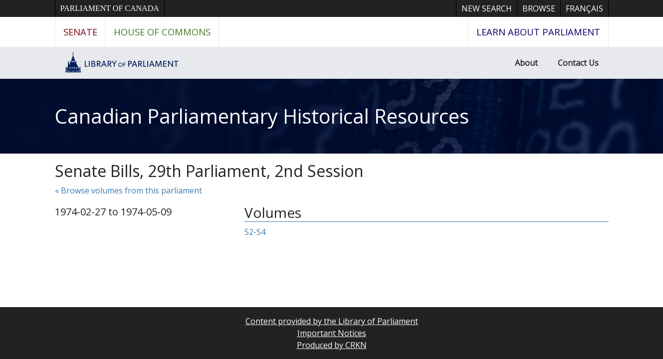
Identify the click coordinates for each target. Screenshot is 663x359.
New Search (486, 8)
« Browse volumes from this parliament (128, 190)
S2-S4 (254, 231)
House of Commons (162, 31)
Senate (80, 31)
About (526, 62)
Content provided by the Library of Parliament (331, 321)
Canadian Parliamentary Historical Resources (262, 116)
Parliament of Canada (109, 8)
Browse (538, 8)
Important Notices (331, 333)
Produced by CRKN (332, 345)
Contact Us (578, 62)
